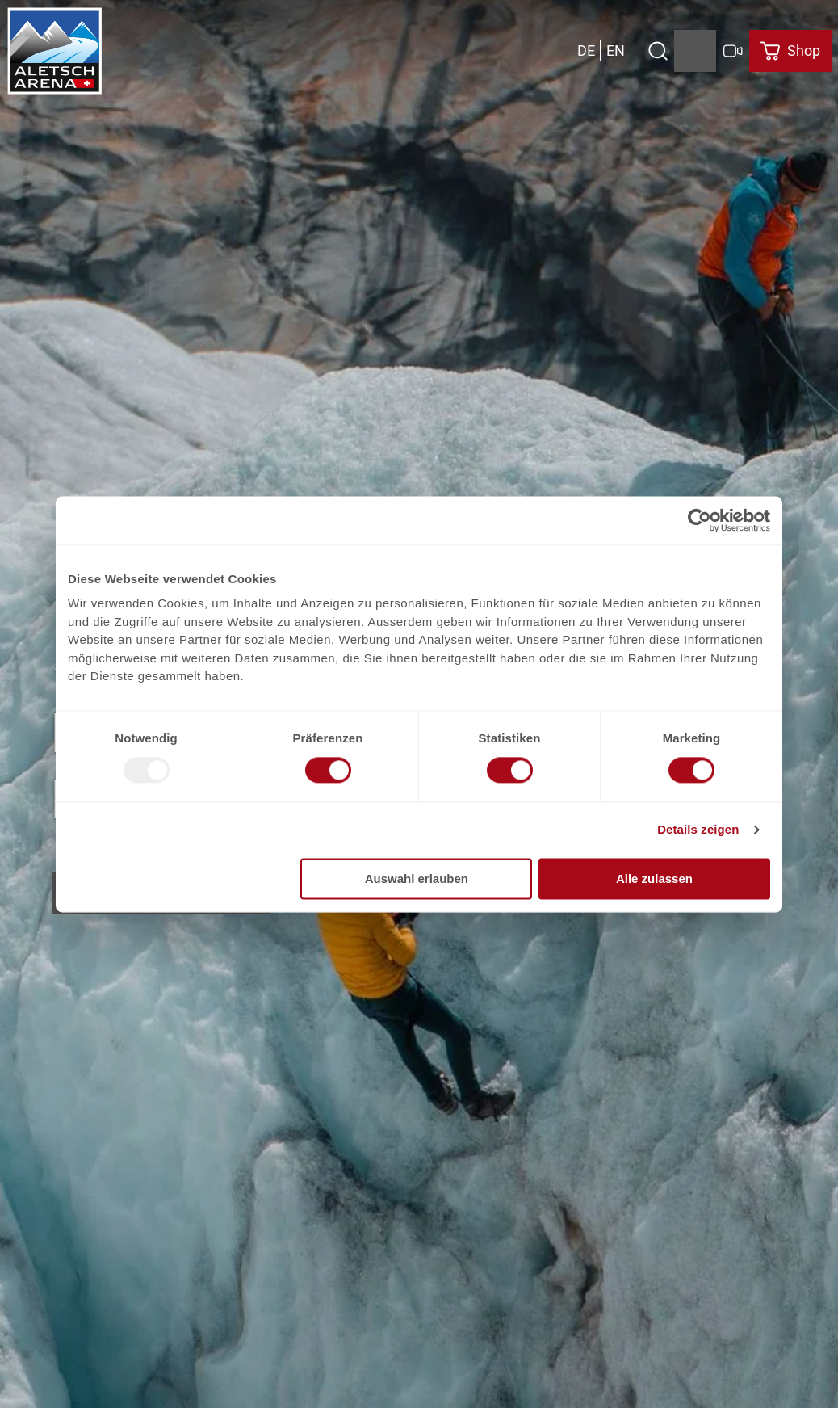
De (586, 50)
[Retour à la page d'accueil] (54, 50)
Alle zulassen (654, 878)
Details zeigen (698, 830)
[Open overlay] (657, 51)
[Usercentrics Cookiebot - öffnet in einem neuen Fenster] (699, 520)
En (615, 50)
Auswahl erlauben (416, 878)
